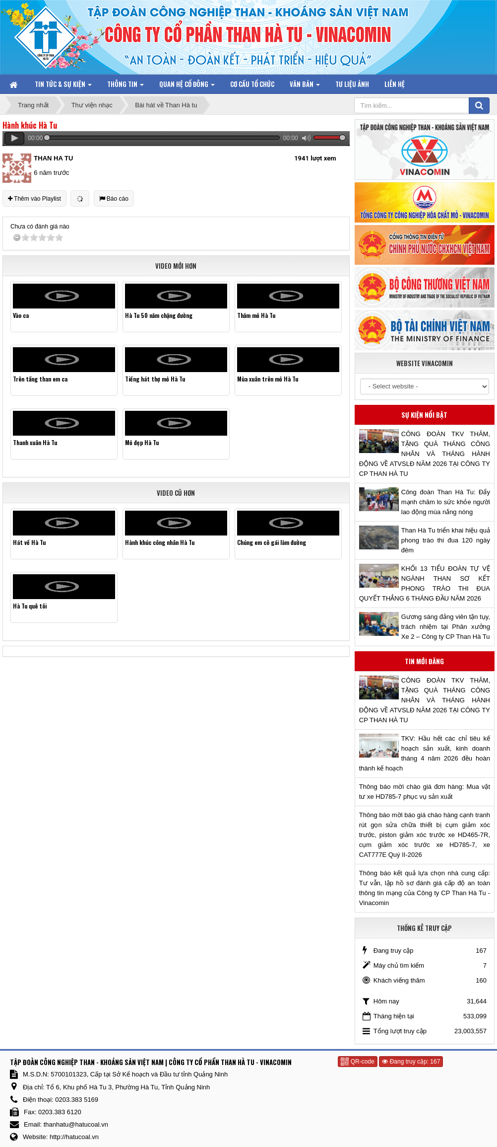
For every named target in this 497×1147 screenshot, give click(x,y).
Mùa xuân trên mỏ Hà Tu (267, 379)
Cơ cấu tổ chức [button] (252, 84)
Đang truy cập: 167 (411, 1061)
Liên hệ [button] (394, 84)
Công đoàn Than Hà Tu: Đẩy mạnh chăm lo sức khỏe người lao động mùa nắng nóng (445, 502)
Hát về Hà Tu (29, 542)
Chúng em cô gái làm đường (271, 542)
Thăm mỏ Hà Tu (256, 315)
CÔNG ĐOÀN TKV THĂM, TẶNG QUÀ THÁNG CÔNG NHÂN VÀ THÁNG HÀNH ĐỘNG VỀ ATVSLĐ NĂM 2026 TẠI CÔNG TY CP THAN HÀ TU (424, 453)
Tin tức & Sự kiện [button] (63, 86)
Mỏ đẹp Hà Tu (142, 442)
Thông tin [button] (125, 86)
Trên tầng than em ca (40, 379)
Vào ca (21, 315)
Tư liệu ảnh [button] (352, 84)
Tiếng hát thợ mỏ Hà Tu (155, 379)
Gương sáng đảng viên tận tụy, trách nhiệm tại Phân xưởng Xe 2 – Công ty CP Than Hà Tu (445, 626)
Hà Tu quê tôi (30, 606)
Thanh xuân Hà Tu (35, 442)
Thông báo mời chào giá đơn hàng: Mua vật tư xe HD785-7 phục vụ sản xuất (424, 791)
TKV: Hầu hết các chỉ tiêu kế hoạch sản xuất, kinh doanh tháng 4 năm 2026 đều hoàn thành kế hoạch (424, 753)
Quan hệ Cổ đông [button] (187, 86)
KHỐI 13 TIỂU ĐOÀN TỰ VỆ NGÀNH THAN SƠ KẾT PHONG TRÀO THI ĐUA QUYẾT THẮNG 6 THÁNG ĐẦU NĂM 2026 (424, 583)
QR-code (357, 1061)
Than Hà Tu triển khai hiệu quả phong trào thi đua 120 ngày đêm (445, 540)
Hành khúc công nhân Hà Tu (159, 542)
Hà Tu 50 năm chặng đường (158, 315)
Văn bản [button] (305, 86)
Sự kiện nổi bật (424, 415)
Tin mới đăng (424, 661)
